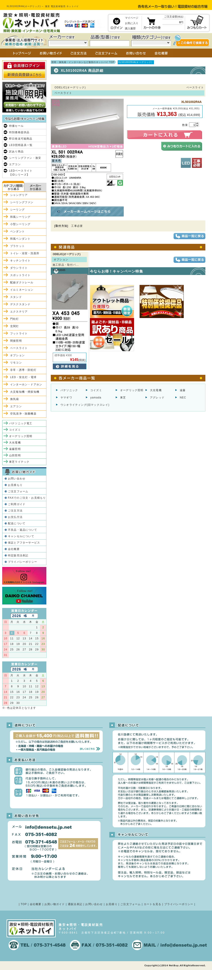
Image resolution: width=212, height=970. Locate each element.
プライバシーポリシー (22, 561)
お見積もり (15, 485)
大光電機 (156, 390)
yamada (95, 397)
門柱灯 (14, 318)
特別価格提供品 (19, 132)
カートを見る (152, 904)
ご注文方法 (15, 510)
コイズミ (96, 390)
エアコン (15, 164)
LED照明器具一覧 (20, 145)
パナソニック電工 (20, 423)
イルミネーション (22, 289)
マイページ (131, 17)
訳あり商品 (16, 151)
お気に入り (131, 23)
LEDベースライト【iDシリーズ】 (20, 172)
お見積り (111, 904)
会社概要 (14, 549)
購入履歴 (130, 28)
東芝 (123, 397)
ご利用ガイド (16, 504)
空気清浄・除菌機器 (23, 413)
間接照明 (16, 340)
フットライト (19, 333)
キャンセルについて (21, 536)
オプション (17, 355)
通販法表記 (75, 904)
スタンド (16, 297)
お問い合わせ (16, 478)
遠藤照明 (15, 449)
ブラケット (17, 246)
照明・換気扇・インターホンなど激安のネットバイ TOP (83, 62)
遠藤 (183, 390)
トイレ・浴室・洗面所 (24, 253)
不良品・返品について (22, 529)
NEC (183, 397)
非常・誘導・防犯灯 (23, 369)
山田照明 (15, 455)
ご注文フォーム (18, 491)
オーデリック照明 (132, 390)
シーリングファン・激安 (25, 157)
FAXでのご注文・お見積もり (27, 497)
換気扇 (14, 399)
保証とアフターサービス (24, 542)
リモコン (16, 362)
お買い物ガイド (54, 904)
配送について (16, 523)
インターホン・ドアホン (26, 384)
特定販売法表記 (18, 555)
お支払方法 (15, 517)
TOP (24, 904)
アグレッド (157, 397)
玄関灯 (14, 326)
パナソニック (69, 390)
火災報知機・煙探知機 (24, 391)
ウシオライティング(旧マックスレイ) (85, 404)
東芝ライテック (19, 461)
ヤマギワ (66, 397)
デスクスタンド (20, 304)
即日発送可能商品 (20, 138)
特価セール (16, 125)
